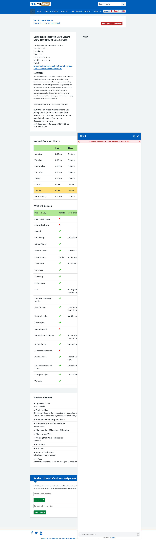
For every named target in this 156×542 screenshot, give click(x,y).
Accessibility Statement (67, 538)
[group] (109, 337)
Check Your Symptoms (51, 11)
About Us (44, 538)
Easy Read (108, 11)
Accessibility (53, 538)
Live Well (87, 11)
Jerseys (39, 11)
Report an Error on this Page (111, 23)
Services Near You (76, 11)
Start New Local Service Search (47, 23)
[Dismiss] (139, 141)
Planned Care (97, 11)
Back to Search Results (43, 20)
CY (32, 11)
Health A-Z (64, 11)
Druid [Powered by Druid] (113, 537)
